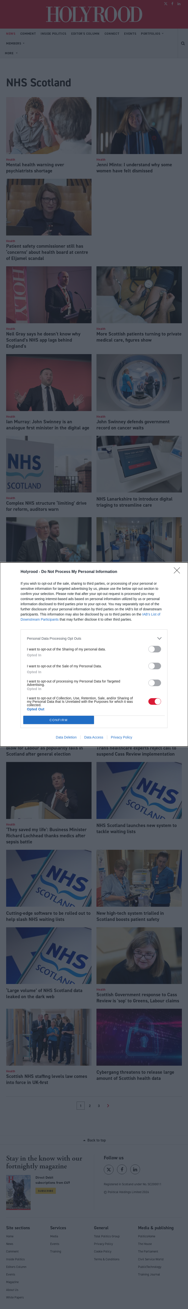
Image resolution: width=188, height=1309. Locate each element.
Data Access (93, 737)
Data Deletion (66, 737)
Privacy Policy (121, 737)
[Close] (178, 572)
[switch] (154, 649)
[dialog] (94, 654)
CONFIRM (58, 720)
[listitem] (94, 638)
